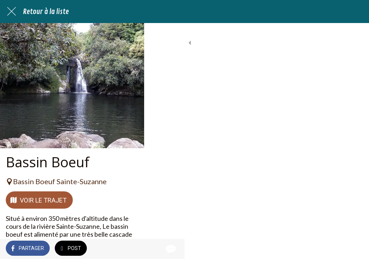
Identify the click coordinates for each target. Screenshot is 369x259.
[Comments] (354, 249)
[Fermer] (11, 11)
